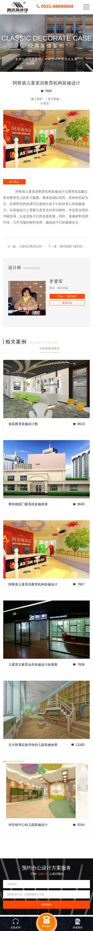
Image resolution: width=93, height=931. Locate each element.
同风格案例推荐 (50, 348)
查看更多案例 (81, 348)
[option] (46, 139)
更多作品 (67, 302)
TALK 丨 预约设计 (67, 296)
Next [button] (85, 138)
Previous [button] (8, 138)
